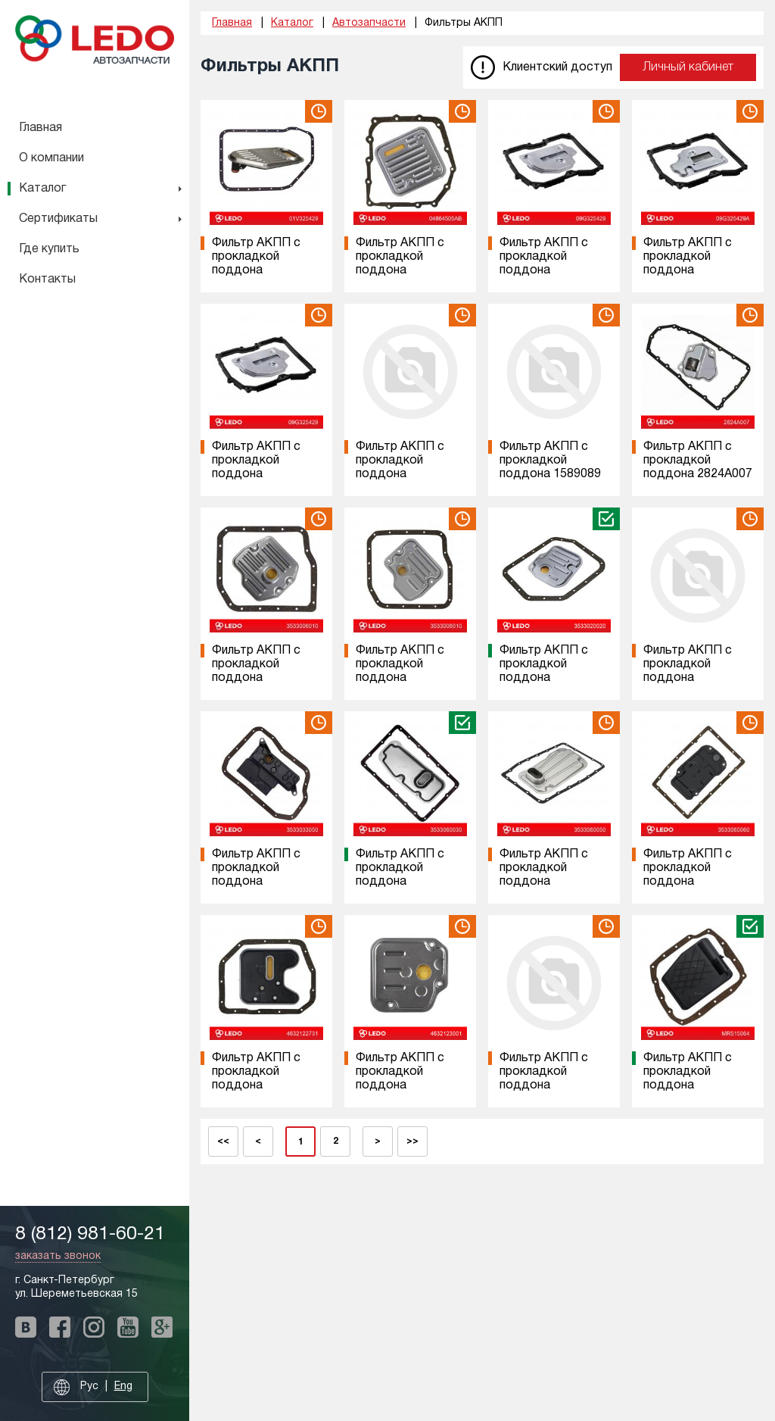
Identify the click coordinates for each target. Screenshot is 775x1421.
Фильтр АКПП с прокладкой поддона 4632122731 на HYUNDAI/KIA (256, 1085)
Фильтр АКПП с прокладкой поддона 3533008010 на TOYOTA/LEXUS (402, 677)
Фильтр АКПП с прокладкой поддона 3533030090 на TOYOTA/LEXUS (689, 677)
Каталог (42, 188)
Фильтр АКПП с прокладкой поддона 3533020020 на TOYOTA (544, 677)
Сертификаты (58, 219)
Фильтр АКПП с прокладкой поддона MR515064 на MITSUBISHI (687, 1085)
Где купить (49, 249)
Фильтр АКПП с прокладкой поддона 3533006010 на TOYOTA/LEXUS (258, 677)
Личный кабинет (688, 67)
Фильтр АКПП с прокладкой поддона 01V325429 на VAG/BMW (256, 270)
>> (412, 1141)
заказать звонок (58, 1256)
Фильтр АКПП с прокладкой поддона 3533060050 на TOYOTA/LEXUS (546, 881)
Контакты (47, 279)
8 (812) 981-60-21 (90, 1234)
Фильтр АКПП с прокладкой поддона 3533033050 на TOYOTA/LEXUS (258, 881)
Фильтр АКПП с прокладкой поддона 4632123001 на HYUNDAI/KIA (400, 1085)
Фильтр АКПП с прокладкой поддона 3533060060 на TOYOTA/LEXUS (689, 881)
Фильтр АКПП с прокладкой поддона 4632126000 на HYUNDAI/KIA (544, 1085)
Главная (40, 128)
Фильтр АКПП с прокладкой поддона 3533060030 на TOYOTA (400, 881)
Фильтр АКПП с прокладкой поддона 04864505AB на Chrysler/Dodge (400, 270)
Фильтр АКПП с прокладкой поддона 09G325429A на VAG (687, 270)
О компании (51, 158)
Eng (123, 1386)
